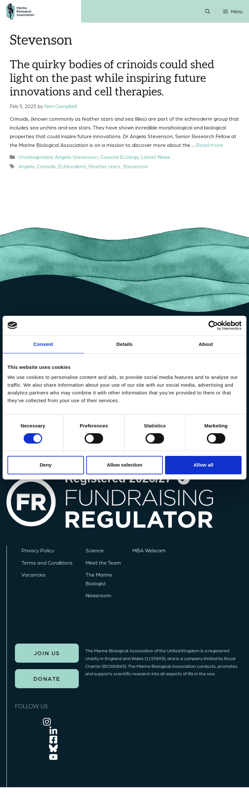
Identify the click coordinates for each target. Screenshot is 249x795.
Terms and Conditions (47, 562)
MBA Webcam (149, 550)
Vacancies (33, 574)
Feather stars (105, 166)
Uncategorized (35, 156)
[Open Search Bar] (208, 11)
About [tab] (206, 344)
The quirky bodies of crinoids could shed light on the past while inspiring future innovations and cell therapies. (112, 78)
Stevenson (135, 166)
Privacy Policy (37, 550)
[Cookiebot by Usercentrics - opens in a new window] (213, 325)
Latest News (155, 156)
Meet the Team (103, 562)
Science (95, 550)
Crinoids (46, 166)
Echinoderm (72, 166)
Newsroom (98, 595)
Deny (46, 465)
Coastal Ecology (119, 156)
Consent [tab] (43, 344)
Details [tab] (124, 344)
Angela (26, 166)
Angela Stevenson (76, 156)
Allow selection (124, 465)
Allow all (203, 465)
